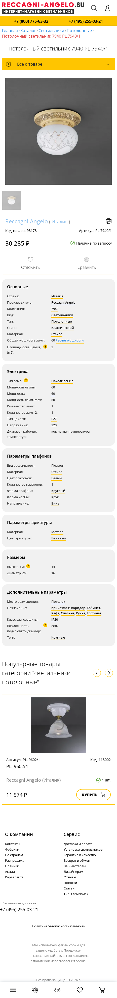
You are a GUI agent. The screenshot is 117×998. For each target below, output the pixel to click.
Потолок (58, 601)
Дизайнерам (73, 871)
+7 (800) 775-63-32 (31, 21)
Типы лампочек (76, 893)
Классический (62, 327)
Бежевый (58, 538)
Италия (59, 222)
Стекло (56, 334)
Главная (10, 30)
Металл (57, 532)
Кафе (55, 613)
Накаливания (62, 381)
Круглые (58, 637)
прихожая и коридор (68, 608)
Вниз (55, 503)
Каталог (28, 30)
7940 (54, 308)
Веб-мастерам (75, 866)
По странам (14, 855)
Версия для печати (109, 221)
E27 (54, 418)
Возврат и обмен (77, 860)
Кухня (80, 613)
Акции (10, 871)
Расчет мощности (70, 340)
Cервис (72, 834)
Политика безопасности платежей (58, 926)
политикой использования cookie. (59, 961)
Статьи (69, 888)
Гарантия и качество (80, 855)
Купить (93, 794)
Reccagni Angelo (26, 221)
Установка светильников (83, 849)
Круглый (58, 490)
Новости (70, 882)
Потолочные (79, 30)
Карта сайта (14, 877)
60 (53, 393)
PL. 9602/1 (17, 766)
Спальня (67, 613)
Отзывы (70, 877)
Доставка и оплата (78, 844)
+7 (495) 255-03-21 (86, 21)
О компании (19, 834)
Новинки (12, 866)
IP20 (54, 619)
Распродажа (14, 860)
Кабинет (93, 608)
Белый (56, 478)
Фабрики (12, 849)
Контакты (12, 844)
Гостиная (94, 613)
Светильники (51, 30)
